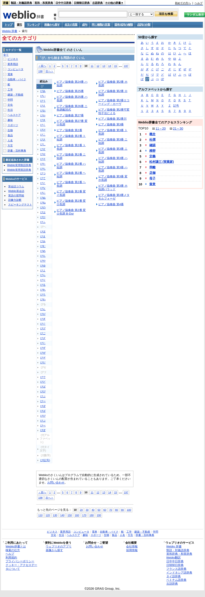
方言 (10, 145)
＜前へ (42, 65)
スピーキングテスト (20, 204)
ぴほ (43, 231)
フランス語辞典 (176, 568)
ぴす (43, 149)
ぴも (43, 255)
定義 (152, 156)
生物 (10, 130)
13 (103, 65)
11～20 (161, 128)
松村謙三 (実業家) (161, 161)
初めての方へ (183, 3)
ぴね (43, 202)
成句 (84, 24)
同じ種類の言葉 (101, 24)
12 (98, 65)
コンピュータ (15, 69)
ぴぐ (43, 323)
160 (77, 515)
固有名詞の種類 (123, 24)
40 (93, 509)
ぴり (43, 280)
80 (116, 509)
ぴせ (43, 154)
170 (84, 515)
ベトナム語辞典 (176, 580)
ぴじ (43, 343)
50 (98, 509)
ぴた (43, 163)
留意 (152, 184)
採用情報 (132, 550)
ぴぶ (43, 396)
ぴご (43, 333)
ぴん (43, 309)
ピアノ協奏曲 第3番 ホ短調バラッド (112, 187)
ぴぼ (43, 406)
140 (62, 515)
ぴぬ (43, 197)
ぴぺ (43, 425)
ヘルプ (199, 3)
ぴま (43, 236)
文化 (10, 104)
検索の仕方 (13, 550)
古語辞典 (97, 3)
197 (126, 65)
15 (115, 65)
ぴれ (43, 289)
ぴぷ (43, 420)
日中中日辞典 (63, 3)
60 (104, 509)
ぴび (43, 391)
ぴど (43, 381)
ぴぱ (43, 411)
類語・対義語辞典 (21, 3)
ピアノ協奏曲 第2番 (69, 130)
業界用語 (13, 64)
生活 (10, 109)
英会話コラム (16, 186)
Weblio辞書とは (16, 546)
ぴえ (43, 105)
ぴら (43, 275)
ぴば (43, 386)
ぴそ (43, 159)
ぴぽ (43, 430)
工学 (10, 89)
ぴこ (43, 134)
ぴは (43, 212)
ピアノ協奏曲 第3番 (111, 124)
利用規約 (11, 557)
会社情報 (132, 546)
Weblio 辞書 (9, 31)
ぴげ (43, 328)
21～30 (178, 128)
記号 (176, 105)
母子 (152, 178)
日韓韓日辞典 (82, 3)
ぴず (43, 347)
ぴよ (43, 270)
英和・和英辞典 (43, 3)
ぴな (43, 188)
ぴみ (43, 241)
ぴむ (43, 246)
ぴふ (43, 222)
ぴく (43, 125)
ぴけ (43, 129)
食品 (10, 135)
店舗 (152, 173)
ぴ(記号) (45, 460)
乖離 (152, 167)
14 (109, 65)
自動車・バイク (17, 79)
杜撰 (152, 139)
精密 (152, 150)
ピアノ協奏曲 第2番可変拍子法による (113, 111)
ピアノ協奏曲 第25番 (70, 91)
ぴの (43, 207)
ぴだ (43, 362)
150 (70, 515)
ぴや (43, 260)
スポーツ (13, 125)
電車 (10, 74)
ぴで (43, 377)
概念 (152, 134)
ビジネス (13, 59)
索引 (19, 24)
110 (40, 515)
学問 (10, 99)
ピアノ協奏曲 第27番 (70, 115)
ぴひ (43, 217)
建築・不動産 (15, 94)
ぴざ (43, 338)
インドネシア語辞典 (179, 572)
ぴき (43, 120)
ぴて (43, 178)
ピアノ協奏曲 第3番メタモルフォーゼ (113, 196)
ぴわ (43, 299)
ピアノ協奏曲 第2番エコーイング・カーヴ (113, 102)
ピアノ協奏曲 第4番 (111, 204)
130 (55, 515)
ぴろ (43, 294)
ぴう (43, 100)
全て (6, 55)
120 (48, 515)
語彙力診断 (14, 200)
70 (110, 509)
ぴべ (43, 401)
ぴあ (43, 91)
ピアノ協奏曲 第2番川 (112, 118)
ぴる (43, 284)
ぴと (43, 183)
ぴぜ (43, 352)
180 (91, 515)
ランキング (33, 24)
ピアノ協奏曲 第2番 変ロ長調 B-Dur (71, 211)
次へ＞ (49, 71)
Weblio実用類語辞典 (19, 165)
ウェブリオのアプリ (59, 546)
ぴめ (43, 251)
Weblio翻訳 (173, 557)
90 (122, 509)
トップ (8, 24)
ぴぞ (43, 357)
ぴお (43, 110)
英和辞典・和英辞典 (179, 553)
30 (87, 509)
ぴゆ (43, 265)
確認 (152, 145)
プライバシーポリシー (20, 561)
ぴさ (43, 139)
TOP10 (143, 128)
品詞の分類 (143, 24)
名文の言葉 (71, 24)
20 (81, 509)
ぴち (43, 168)
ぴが (43, 314)
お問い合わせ (56, 482)
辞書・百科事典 (17, 150)
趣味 (10, 120)
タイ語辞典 (173, 576)
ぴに (43, 192)
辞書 (5, 3)
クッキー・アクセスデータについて (21, 566)
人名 (10, 140)
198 (40, 71)
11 (92, 65)
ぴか (43, 115)
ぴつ (43, 173)
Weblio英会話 (16, 191)
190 (99, 515)
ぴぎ (43, 319)
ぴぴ (43, 415)
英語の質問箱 (16, 195)
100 (129, 509)
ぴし (43, 144)
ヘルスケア (14, 115)
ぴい (43, 96)
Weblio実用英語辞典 (19, 169)
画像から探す (52, 24)
